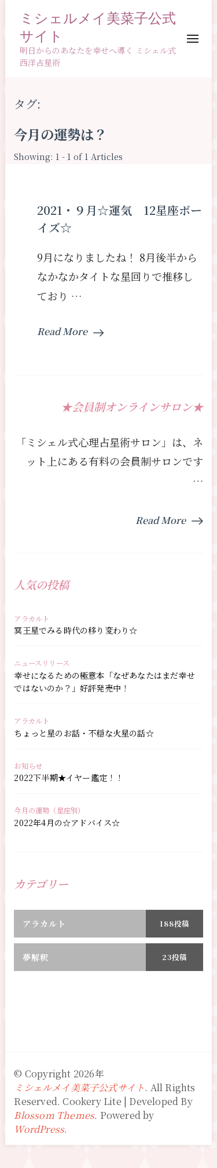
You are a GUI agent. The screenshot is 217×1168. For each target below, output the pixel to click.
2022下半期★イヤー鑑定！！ (68, 777)
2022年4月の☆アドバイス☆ (67, 822)
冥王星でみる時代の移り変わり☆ (75, 630)
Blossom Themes (54, 1115)
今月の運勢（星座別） (49, 810)
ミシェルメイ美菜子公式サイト (98, 26)
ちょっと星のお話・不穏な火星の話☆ (83, 733)
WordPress (39, 1129)
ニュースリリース (41, 663)
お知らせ (28, 766)
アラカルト (31, 618)
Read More (70, 331)
